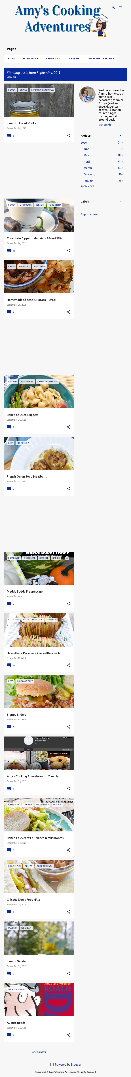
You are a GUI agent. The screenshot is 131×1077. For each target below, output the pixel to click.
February (89, 174)
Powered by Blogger (65, 1064)
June (86, 149)
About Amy (52, 58)
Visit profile (104, 124)
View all (11, 77)
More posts (39, 1052)
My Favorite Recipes (100, 58)
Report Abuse (89, 214)
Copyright (73, 58)
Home (10, 58)
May (86, 155)
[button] (68, 135)
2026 (84, 142)
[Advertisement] (37, 170)
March (88, 168)
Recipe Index (29, 58)
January (89, 180)
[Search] (113, 7)
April (87, 161)
